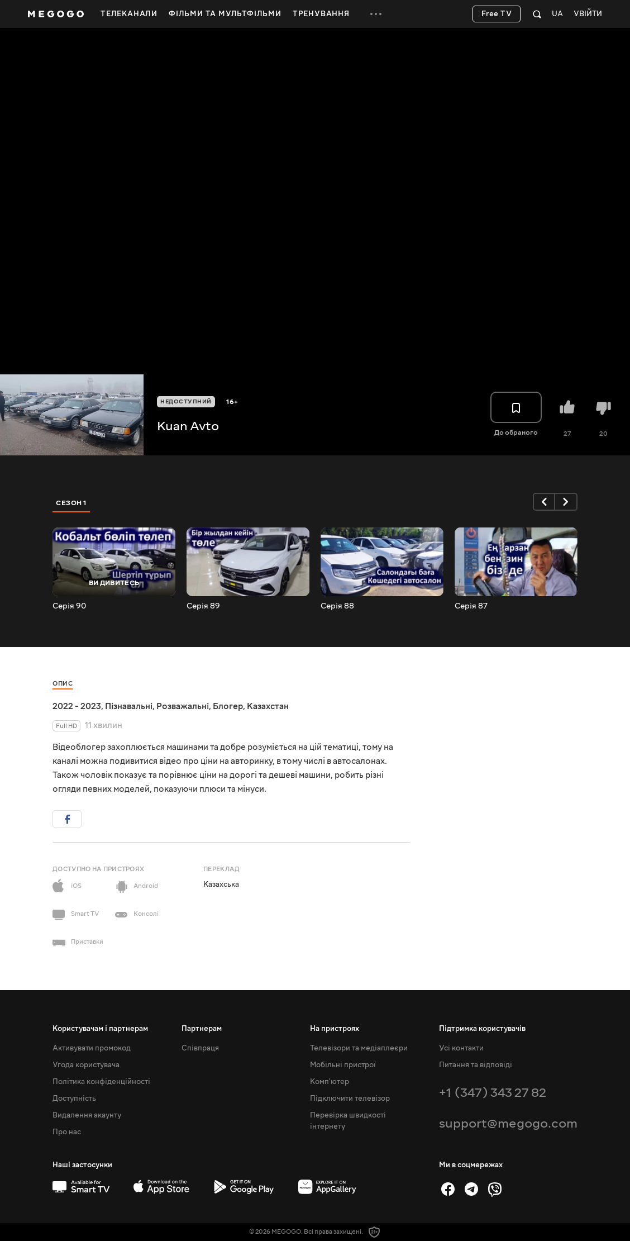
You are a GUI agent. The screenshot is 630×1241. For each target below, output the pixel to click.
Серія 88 (337, 606)
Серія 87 (471, 606)
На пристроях (334, 1029)
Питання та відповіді (475, 1065)
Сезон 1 (71, 502)
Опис (62, 683)
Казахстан (268, 706)
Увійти (588, 14)
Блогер (228, 706)
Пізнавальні (128, 706)
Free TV (496, 14)
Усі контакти (461, 1048)
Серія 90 (69, 606)
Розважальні (182, 706)
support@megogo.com (508, 1123)
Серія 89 (203, 606)
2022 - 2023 (76, 706)
